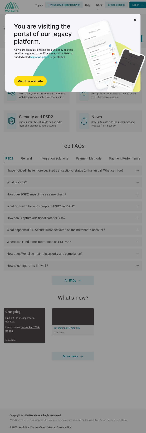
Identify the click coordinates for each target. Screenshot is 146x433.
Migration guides (39, 57)
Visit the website (30, 81)
